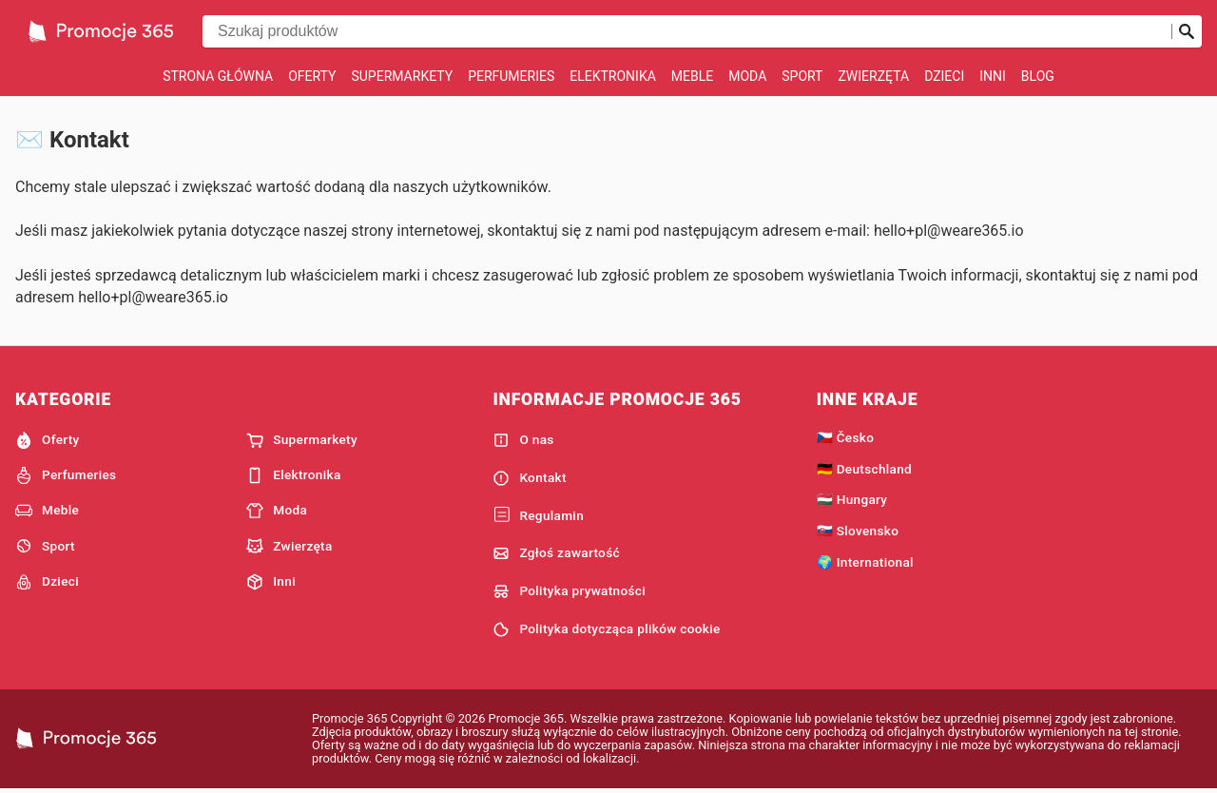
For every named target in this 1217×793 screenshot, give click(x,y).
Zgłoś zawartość (556, 553)
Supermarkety (402, 76)
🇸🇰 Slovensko (858, 530)
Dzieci (944, 76)
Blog (1037, 76)
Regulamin (538, 515)
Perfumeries (511, 76)
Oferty (312, 76)
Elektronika (613, 76)
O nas (523, 440)
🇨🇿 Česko (846, 437)
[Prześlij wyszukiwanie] (1186, 31)
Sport (802, 76)
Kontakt (529, 478)
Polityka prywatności (569, 591)
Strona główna (218, 76)
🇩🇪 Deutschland (864, 468)
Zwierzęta (873, 76)
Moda (747, 76)
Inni (992, 76)
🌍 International (865, 562)
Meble (692, 76)
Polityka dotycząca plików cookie (606, 629)
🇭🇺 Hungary (852, 499)
